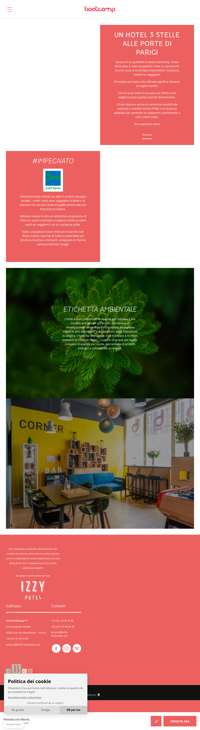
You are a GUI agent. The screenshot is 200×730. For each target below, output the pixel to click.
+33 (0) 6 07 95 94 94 (62, 626)
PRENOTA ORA (179, 721)
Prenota (147, 134)
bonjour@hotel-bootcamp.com (23, 644)
